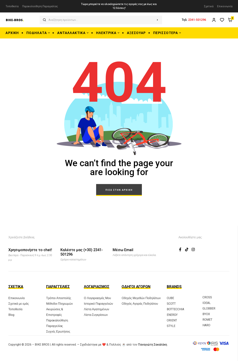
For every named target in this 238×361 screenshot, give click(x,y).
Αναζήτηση (157, 20)
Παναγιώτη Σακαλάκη (152, 344)
